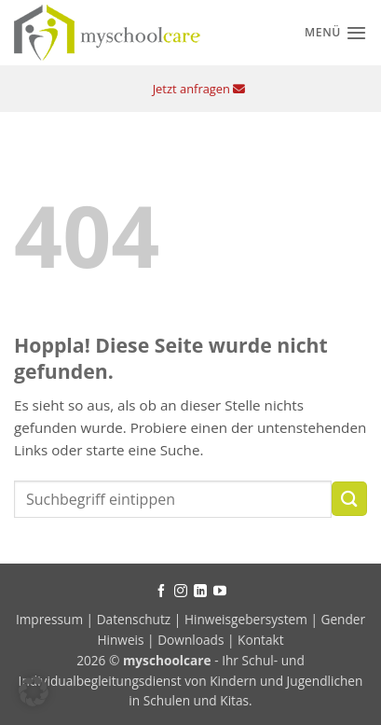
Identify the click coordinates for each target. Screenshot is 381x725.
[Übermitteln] (349, 498)
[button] (33, 691)
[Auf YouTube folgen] (219, 591)
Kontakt (261, 639)
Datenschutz (134, 619)
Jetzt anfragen (199, 88)
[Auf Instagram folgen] (180, 591)
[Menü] (336, 32)
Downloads (190, 639)
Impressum (51, 619)
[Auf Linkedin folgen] (200, 591)
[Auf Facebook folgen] (161, 591)
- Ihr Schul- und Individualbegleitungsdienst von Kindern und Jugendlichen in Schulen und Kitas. (191, 680)
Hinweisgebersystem (245, 619)
